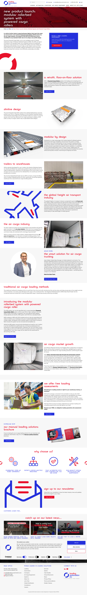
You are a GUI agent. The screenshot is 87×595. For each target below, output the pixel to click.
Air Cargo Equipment (58, 5)
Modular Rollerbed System (60, 367)
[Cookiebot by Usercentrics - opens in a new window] (8, 592)
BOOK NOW (57, 45)
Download (9, 440)
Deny (76, 586)
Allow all (76, 578)
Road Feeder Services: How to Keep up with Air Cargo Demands (16, 537)
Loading (32, 5)
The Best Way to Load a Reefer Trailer (69, 537)
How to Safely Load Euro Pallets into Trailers (43, 537)
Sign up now (49, 497)
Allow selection (76, 582)
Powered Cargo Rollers (26, 34)
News (67, 5)
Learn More (49, 91)
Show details (67, 592)
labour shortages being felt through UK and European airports (63, 354)
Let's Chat (80, 5)
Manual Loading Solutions (31, 434)
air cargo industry (20, 229)
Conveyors (47, 5)
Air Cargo (9, 242)
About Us (73, 5)
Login (81, 2)
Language (49, 2)
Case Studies (47, 572)
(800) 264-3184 (74, 2)
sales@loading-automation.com (61, 2)
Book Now (49, 414)
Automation (40, 5)
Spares (46, 570)
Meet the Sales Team (51, 279)
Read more (6, 540)
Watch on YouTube (9, 336)
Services (46, 568)
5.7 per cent (79, 201)
